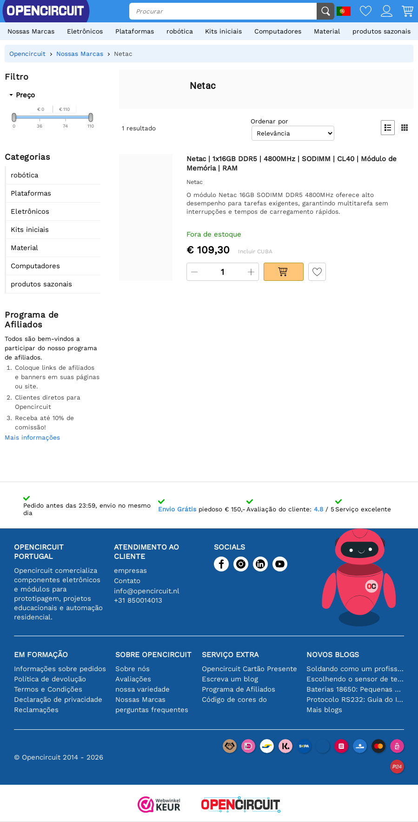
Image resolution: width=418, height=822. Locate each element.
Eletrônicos (85, 31)
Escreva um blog (230, 679)
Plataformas (134, 31)
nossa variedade (142, 689)
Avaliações (133, 679)
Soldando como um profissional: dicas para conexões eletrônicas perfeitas (355, 669)
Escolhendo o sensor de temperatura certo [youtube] (355, 679)
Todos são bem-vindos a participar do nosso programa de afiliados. (51, 348)
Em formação (41, 654)
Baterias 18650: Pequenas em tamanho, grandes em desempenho (355, 689)
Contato (127, 581)
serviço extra (230, 654)
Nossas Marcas (30, 31)
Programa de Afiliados (238, 689)
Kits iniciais (223, 31)
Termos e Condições (48, 689)
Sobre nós (132, 669)
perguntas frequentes (151, 710)
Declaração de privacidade (58, 699)
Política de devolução (50, 679)
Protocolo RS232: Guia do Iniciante (355, 699)
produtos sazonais (381, 31)
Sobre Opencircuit (153, 654)
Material (327, 31)
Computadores (277, 31)
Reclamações (36, 710)
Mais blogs (324, 710)
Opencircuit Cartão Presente (249, 669)
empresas (130, 570)
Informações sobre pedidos (60, 669)
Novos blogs (332, 654)
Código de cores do (234, 699)
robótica (179, 31)
